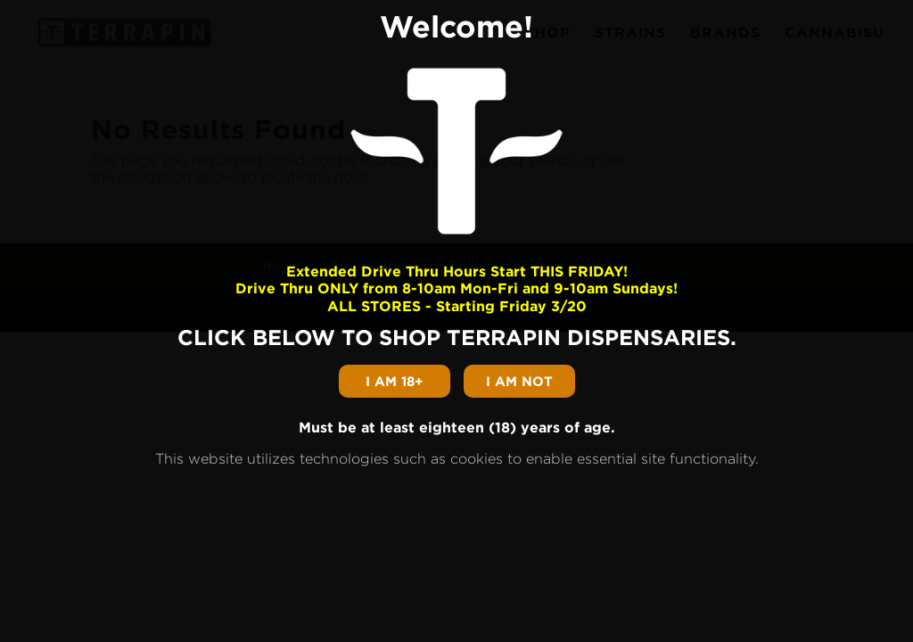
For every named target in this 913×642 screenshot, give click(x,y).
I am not (519, 381)
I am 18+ (395, 381)
